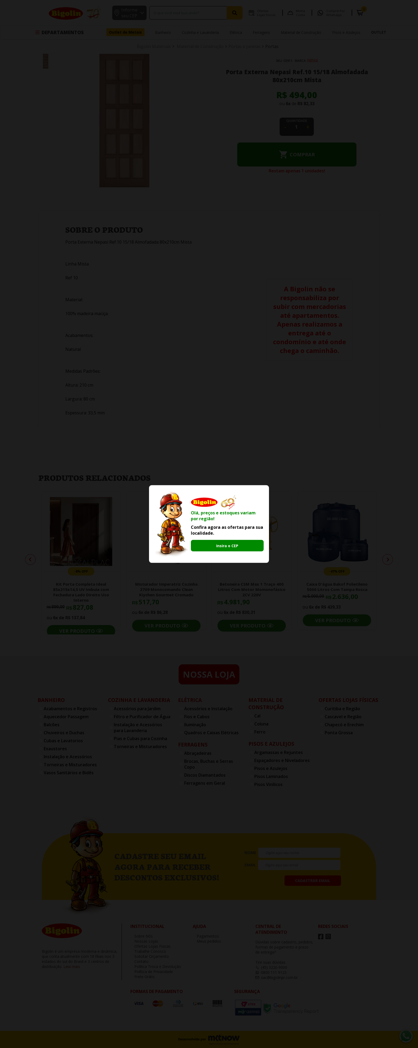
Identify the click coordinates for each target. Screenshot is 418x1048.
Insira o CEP (227, 545)
